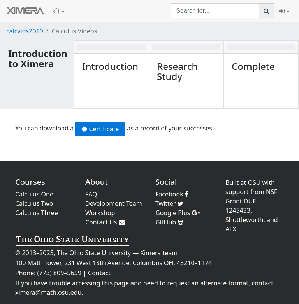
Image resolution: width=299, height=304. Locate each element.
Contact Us (105, 222)
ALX (230, 229)
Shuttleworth (244, 219)
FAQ (91, 194)
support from (244, 192)
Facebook (171, 194)
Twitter (169, 203)
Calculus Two (34, 203)
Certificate (100, 129)
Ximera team (159, 252)
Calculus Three (36, 212)
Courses (30, 182)
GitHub (169, 222)
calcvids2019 (24, 31)
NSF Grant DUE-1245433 (251, 201)
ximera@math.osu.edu (48, 292)
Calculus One (34, 194)
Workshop (100, 212)
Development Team (113, 203)
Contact (99, 273)
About (96, 182)
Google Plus (177, 212)
